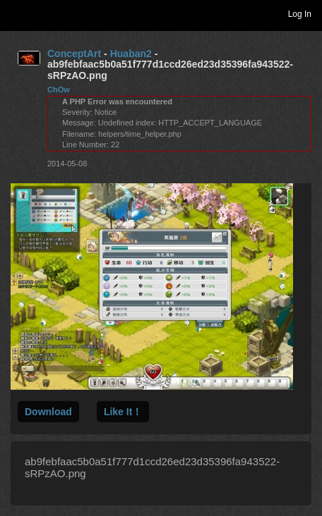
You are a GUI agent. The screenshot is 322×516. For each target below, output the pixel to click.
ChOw (58, 89)
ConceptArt (74, 53)
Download (48, 411)
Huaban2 (131, 53)
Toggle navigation (17, 13)
